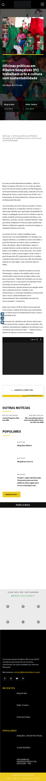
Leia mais (8, 108)
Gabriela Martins (23, 390)
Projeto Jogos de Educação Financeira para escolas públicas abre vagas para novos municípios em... (29, 481)
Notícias (7, 61)
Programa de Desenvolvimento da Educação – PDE (26, 761)
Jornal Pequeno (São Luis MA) (10, 419)
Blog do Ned (9, 104)
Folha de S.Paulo (23, 717)
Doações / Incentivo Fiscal (29, 735)
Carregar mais (11, 494)
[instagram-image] (7, 606)
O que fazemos (23, 747)
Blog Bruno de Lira (25, 461)
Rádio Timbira (31, 104)
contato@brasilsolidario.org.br (27, 672)
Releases (21, 474)
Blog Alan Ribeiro (24, 445)
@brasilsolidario (23, 595)
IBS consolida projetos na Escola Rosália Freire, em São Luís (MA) (34, 420)
